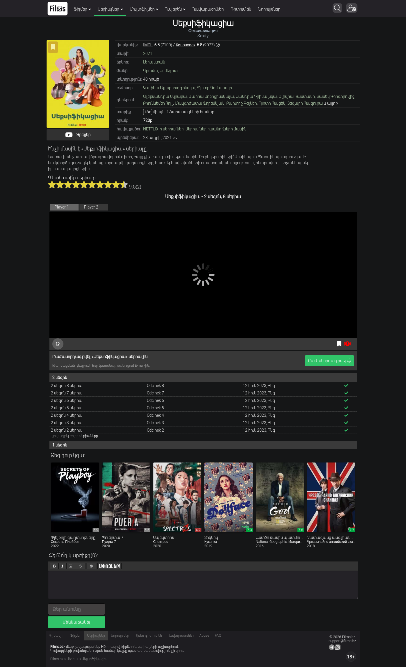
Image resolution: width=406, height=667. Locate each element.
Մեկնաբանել (76, 622)
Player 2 (91, 207)
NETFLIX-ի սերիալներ (163, 129)
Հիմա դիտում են (148, 636)
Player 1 (62, 207)
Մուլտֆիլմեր (144, 9)
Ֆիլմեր (82, 9)
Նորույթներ (269, 9)
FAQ (218, 636)
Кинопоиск (185, 45)
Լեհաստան (154, 62)
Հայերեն (175, 9)
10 (124, 184)
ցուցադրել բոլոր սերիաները (75, 436)
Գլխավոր (57, 636)
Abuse (204, 636)
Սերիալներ (110, 9)
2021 (147, 53)
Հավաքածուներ (208, 9)
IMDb (148, 45)
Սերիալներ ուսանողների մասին (216, 129)
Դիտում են (241, 9)
